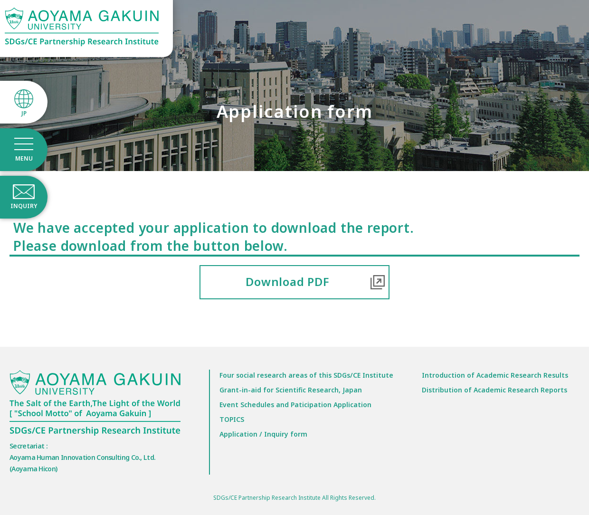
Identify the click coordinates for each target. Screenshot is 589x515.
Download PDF (287, 281)
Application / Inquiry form (263, 434)
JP (24, 113)
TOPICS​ (231, 419)
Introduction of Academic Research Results (495, 375)
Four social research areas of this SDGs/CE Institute (306, 375)
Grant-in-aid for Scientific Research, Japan (290, 389)
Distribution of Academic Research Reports (494, 389)
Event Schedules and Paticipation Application (295, 404)
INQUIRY (23, 206)
